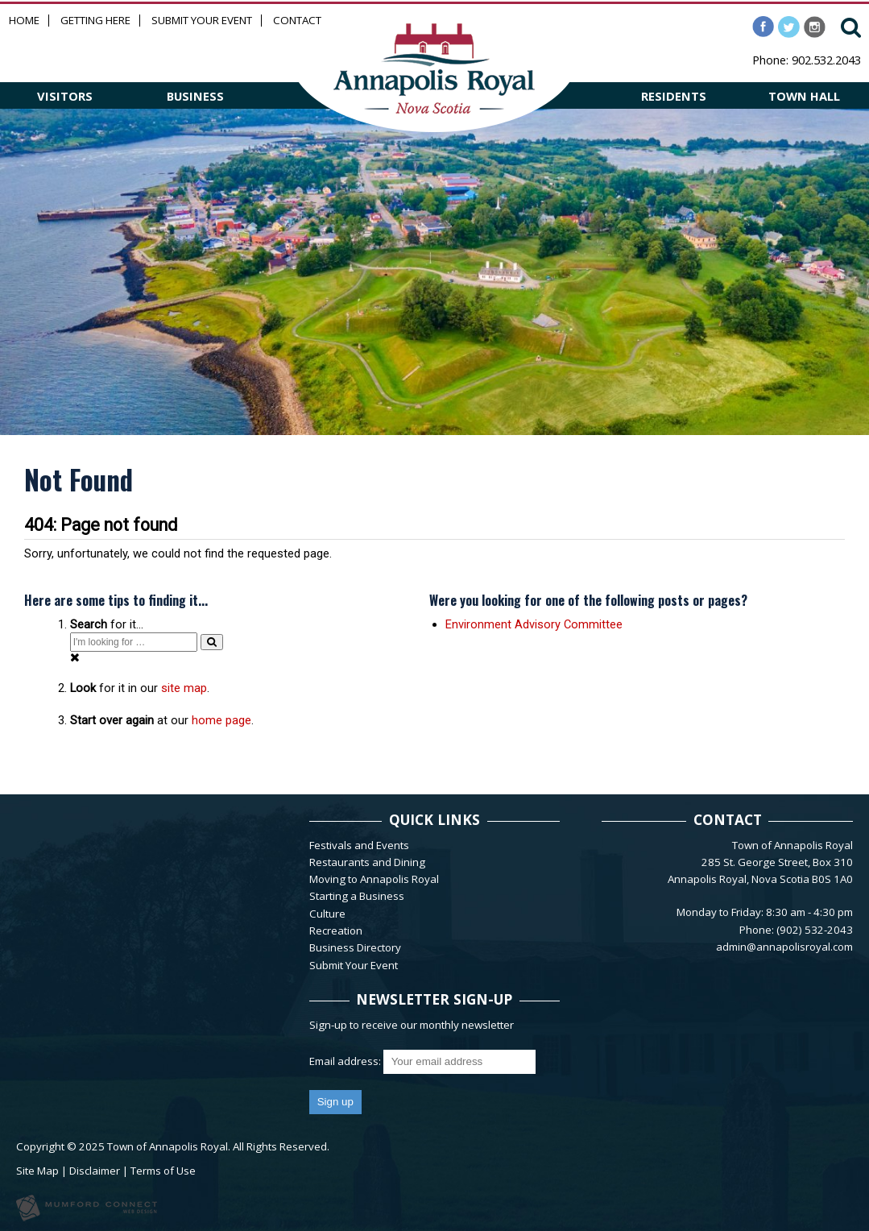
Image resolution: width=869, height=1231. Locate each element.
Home (24, 20)
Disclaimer (94, 1170)
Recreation (335, 930)
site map (184, 688)
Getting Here (95, 20)
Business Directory (355, 947)
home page (221, 720)
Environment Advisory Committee (534, 624)
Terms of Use (163, 1170)
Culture (327, 913)
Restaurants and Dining (367, 862)
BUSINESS (195, 96)
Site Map (37, 1170)
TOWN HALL (804, 96)
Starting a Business (356, 896)
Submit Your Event (201, 20)
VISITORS (65, 96)
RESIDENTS (673, 96)
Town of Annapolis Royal (167, 1146)
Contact (297, 20)
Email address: (346, 1061)
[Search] (212, 641)
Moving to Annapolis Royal (374, 879)
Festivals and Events (359, 845)
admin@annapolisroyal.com (784, 946)
